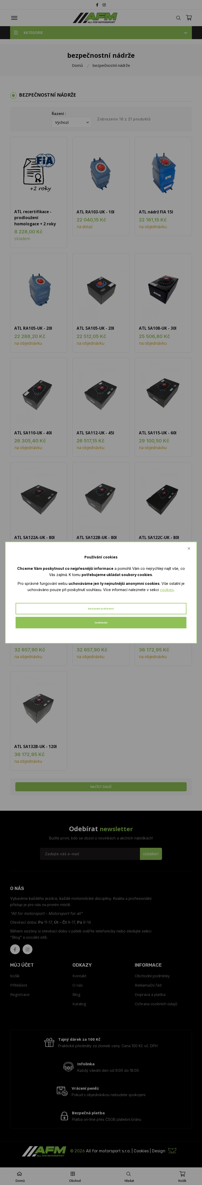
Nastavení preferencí (101, 608)
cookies (167, 589)
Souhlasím (101, 622)
